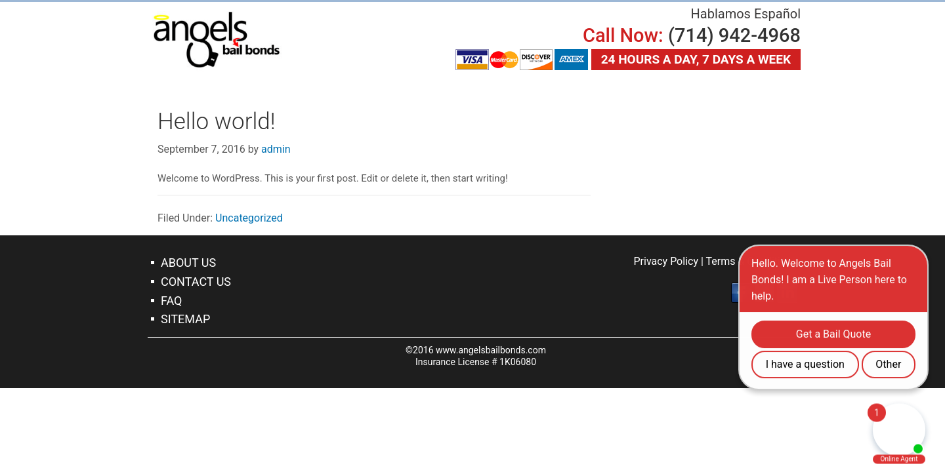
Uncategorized (249, 218)
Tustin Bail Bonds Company (216, 39)
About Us (188, 262)
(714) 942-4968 (734, 35)
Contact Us (196, 281)
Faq (171, 300)
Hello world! (217, 121)
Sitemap (185, 319)
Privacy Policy (665, 261)
